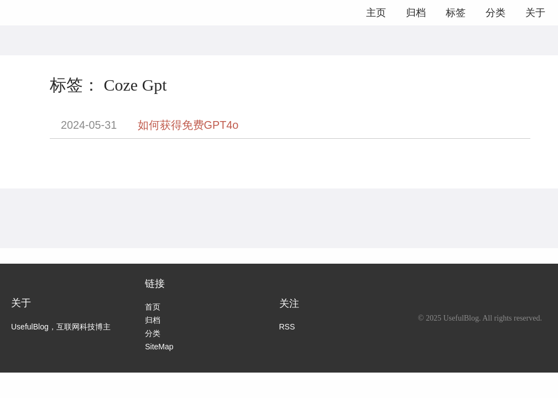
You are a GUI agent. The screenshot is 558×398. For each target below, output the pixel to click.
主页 (376, 12)
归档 (416, 12)
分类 (495, 12)
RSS (287, 326)
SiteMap (159, 346)
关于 (535, 12)
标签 (456, 12)
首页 (152, 306)
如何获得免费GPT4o (188, 125)
